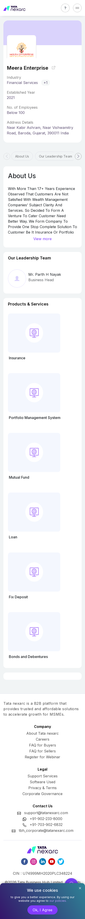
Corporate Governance (42, 793)
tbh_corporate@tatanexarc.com (46, 830)
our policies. (58, 900)
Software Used (42, 782)
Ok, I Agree (42, 910)
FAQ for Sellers (42, 751)
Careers (42, 739)
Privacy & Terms (42, 788)
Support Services (42, 776)
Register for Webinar (42, 757)
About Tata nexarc (42, 733)
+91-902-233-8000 (46, 818)
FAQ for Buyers (42, 745)
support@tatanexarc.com (46, 813)
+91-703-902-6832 (46, 824)
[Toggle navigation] (77, 8)
